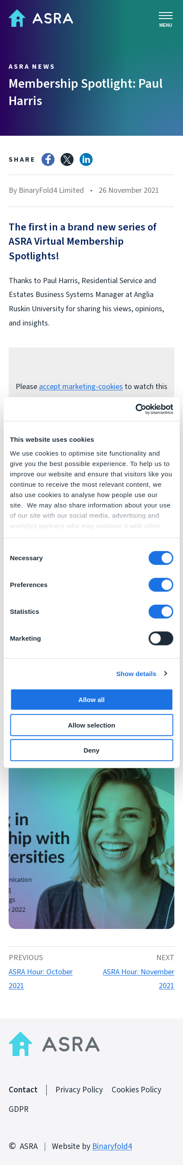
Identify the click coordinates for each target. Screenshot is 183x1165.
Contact (23, 1090)
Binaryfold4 (112, 1146)
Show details (136, 673)
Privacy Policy (79, 1090)
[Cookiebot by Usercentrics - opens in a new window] (135, 409)
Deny (91, 750)
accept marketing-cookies (81, 386)
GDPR (19, 1109)
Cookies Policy (136, 1090)
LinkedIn (86, 159)
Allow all (91, 699)
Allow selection (91, 724)
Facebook (48, 159)
